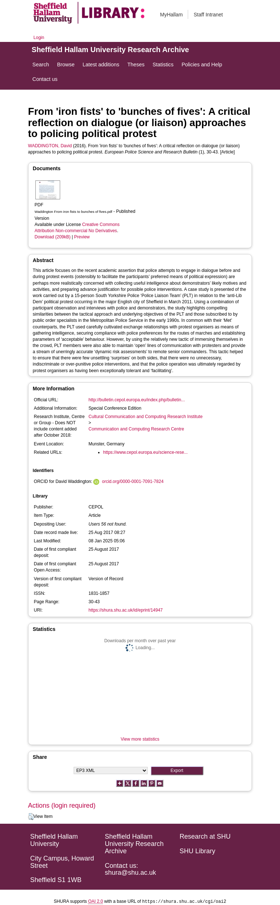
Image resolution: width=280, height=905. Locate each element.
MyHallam (171, 14)
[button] (31, 816)
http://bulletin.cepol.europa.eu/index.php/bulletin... (137, 399)
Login (39, 37)
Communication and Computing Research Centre (136, 429)
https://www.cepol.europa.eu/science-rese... (145, 452)
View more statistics (140, 739)
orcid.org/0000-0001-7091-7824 (133, 481)
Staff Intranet (208, 14)
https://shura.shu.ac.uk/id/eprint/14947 (126, 610)
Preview (82, 236)
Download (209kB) (53, 236)
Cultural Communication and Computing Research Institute (146, 416)
